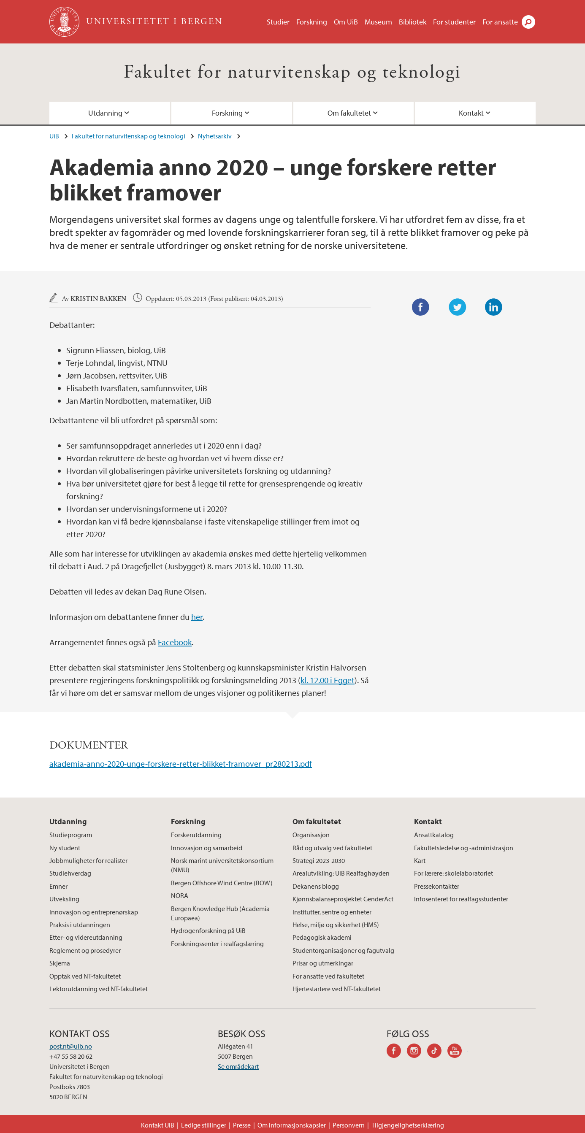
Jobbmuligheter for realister (88, 860)
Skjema (59, 963)
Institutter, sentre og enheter (331, 912)
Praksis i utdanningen (79, 924)
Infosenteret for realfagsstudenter (461, 899)
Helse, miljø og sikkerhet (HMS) (335, 924)
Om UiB (346, 22)
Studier (278, 22)
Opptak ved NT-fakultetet (85, 976)
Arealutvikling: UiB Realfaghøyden (341, 873)
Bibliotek (412, 22)
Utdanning (105, 113)
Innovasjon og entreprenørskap (93, 912)
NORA (179, 895)
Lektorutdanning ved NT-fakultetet (98, 988)
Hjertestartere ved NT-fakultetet (336, 988)
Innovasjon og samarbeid (206, 848)
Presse (242, 1125)
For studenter (454, 22)
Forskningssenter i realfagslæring (217, 943)
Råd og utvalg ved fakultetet (332, 848)
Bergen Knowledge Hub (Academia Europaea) (220, 913)
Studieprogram (70, 834)
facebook (397, 1052)
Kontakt (471, 113)
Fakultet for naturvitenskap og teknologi (292, 72)
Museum (378, 22)
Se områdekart (238, 1066)
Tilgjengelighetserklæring (407, 1125)
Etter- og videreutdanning (85, 937)
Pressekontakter (436, 886)
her (197, 616)
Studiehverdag (70, 873)
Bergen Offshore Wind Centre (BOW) (222, 883)
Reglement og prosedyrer (85, 950)
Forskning (311, 22)
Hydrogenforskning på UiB (208, 930)
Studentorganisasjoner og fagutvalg (343, 950)
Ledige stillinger (203, 1125)
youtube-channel (457, 1052)
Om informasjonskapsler (291, 1125)
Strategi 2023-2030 (318, 860)
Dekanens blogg (315, 886)
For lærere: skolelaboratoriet (453, 873)
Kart (419, 860)
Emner (58, 886)
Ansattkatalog (434, 834)
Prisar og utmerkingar (322, 963)
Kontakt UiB (157, 1125)
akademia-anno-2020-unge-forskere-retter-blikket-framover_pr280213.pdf (180, 763)
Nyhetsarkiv (215, 136)
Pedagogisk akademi (322, 937)
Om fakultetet (349, 113)
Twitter (457, 307)
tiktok (437, 1052)
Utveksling (64, 899)
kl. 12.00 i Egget (328, 680)
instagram (417, 1052)
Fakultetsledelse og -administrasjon (463, 848)
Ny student (64, 848)
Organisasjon (311, 834)
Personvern (349, 1125)
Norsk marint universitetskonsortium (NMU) (222, 865)
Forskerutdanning (196, 834)
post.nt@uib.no (70, 1046)
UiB (54, 136)
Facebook (175, 642)
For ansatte (500, 22)
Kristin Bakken (98, 299)
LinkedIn (494, 307)
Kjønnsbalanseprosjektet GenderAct (342, 899)
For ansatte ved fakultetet (328, 976)
